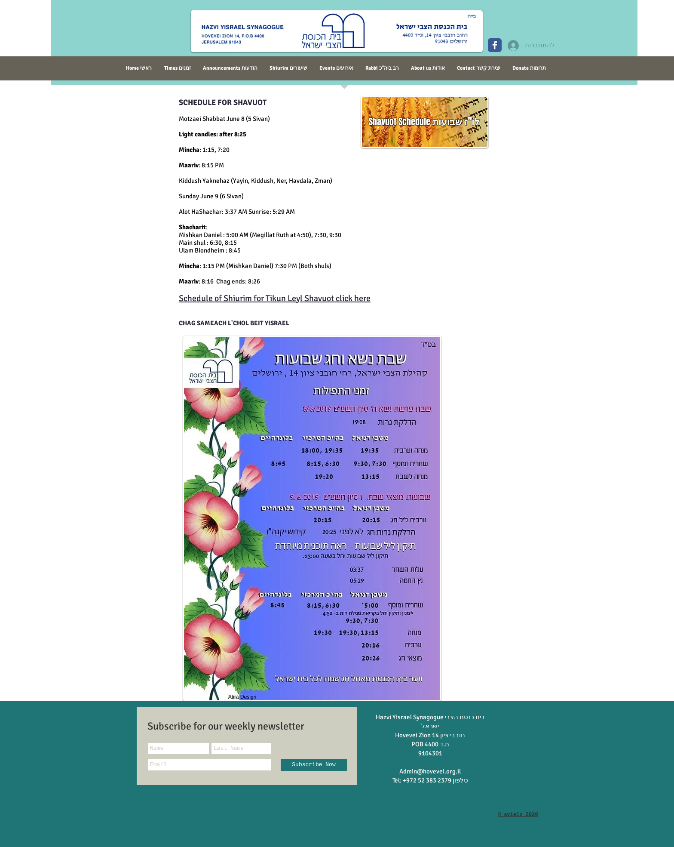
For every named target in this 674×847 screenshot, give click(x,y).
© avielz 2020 (518, 815)
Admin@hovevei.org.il (430, 771)
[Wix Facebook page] (495, 45)
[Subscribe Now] (314, 765)
